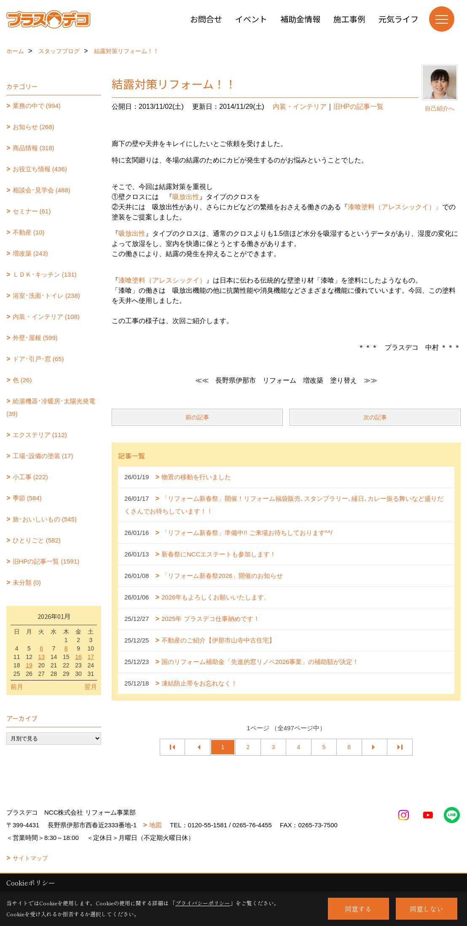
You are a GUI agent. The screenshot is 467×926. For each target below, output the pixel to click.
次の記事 (375, 417)
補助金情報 (300, 18)
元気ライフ (398, 18)
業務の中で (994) (37, 105)
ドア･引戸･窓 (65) (38, 358)
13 (41, 656)
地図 (155, 825)
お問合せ (206, 18)
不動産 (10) (29, 232)
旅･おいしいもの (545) (45, 519)
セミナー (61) (32, 211)
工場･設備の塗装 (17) (43, 455)
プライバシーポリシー (202, 903)
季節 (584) (27, 498)
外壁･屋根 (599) (35, 337)
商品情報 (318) (33, 147)
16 (78, 656)
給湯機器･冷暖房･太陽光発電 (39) (50, 407)
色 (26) (22, 379)
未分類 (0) (27, 582)
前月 (17, 686)
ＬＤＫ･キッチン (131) (45, 274)
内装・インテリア (300, 106)
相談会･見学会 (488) (41, 190)
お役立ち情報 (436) (40, 169)
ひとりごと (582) (37, 540)
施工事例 (349, 18)
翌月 (90, 686)
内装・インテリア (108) (46, 316)
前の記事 (197, 417)
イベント (251, 18)
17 (91, 656)
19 (29, 665)
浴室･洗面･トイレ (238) (46, 295)
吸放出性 (185, 196)
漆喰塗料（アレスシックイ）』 (395, 207)
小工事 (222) (30, 477)
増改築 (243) (30, 253)
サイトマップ (30, 858)
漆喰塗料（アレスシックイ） (162, 280)
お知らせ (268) (33, 126)
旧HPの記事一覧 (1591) (46, 561)
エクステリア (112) (40, 434)
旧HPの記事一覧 (358, 106)
